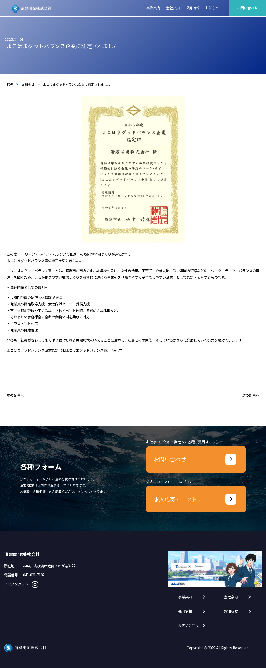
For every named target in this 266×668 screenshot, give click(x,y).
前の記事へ (15, 395)
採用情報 (185, 611)
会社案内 (231, 597)
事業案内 (185, 597)
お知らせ (231, 611)
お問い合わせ (188, 625)
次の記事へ (250, 395)
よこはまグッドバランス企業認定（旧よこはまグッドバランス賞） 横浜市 (64, 350)
